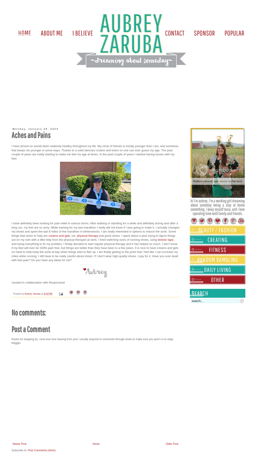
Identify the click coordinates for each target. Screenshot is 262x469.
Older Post (172, 443)
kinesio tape (165, 239)
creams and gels (59, 235)
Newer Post (19, 443)
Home (96, 443)
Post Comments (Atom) (42, 450)
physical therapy (87, 235)
